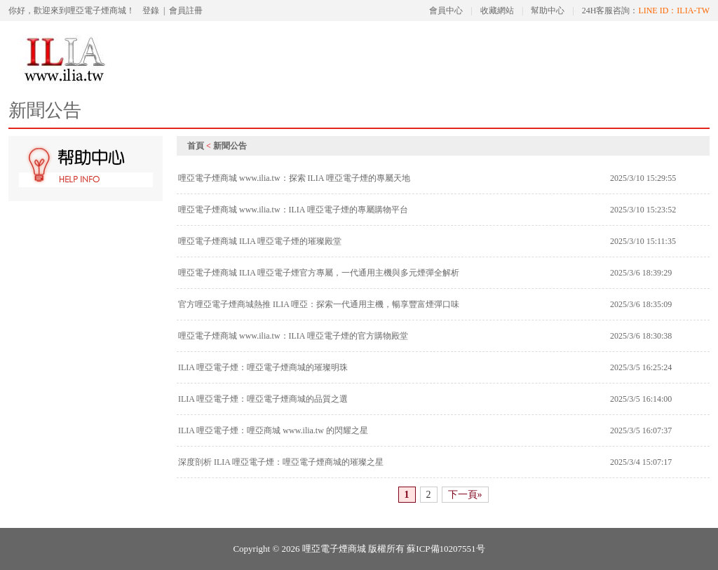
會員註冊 (186, 10)
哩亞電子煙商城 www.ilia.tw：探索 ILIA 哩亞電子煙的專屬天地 (294, 178)
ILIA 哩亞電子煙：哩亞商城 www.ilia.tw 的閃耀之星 (273, 430)
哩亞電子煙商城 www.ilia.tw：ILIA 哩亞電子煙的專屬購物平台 (293, 210)
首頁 (195, 146)
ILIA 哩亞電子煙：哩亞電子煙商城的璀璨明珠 (263, 367)
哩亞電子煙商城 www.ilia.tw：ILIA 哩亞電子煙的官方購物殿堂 (293, 336)
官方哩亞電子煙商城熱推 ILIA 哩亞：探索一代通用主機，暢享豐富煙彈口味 (318, 304)
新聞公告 (230, 146)
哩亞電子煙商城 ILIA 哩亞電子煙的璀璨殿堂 (259, 241)
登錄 (150, 10)
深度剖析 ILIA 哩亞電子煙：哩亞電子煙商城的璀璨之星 (281, 462)
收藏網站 (497, 10)
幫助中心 (547, 10)
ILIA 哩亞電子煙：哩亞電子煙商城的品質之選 (263, 399)
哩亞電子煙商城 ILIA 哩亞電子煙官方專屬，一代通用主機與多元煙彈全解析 (318, 273)
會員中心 (446, 10)
